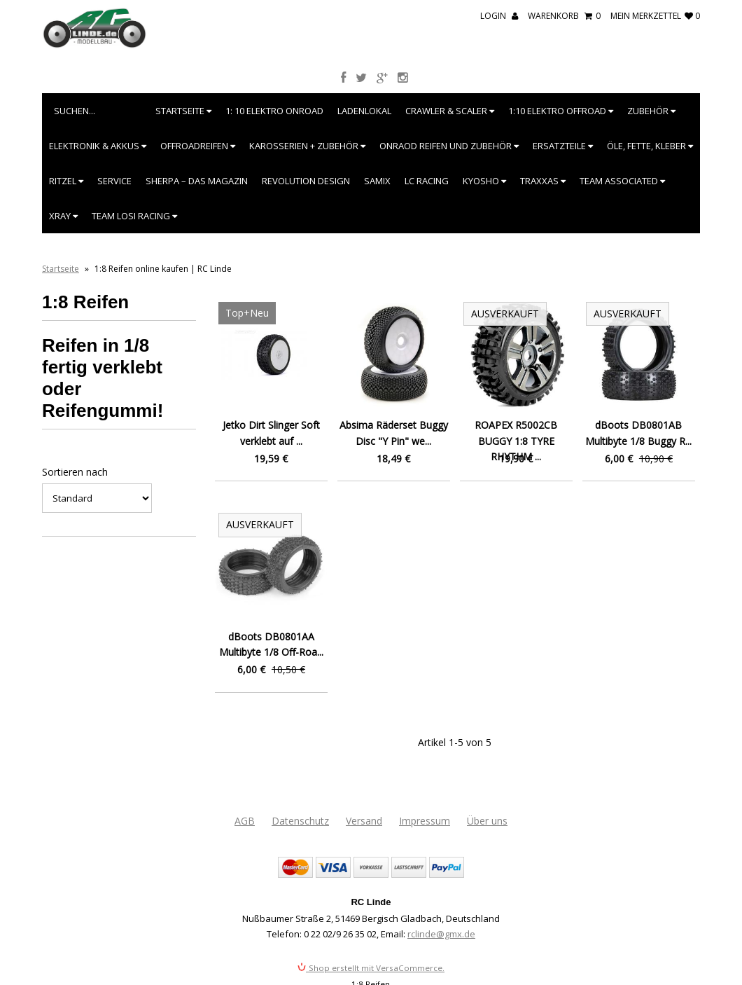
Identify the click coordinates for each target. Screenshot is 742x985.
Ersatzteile (563, 145)
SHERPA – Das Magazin (197, 180)
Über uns (487, 820)
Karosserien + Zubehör (307, 145)
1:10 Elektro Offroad (560, 110)
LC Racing (427, 180)
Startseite (183, 110)
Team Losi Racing (134, 215)
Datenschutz (300, 820)
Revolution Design (306, 180)
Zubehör (651, 110)
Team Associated (622, 180)
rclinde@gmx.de (441, 934)
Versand (364, 820)
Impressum (424, 820)
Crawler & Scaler (449, 110)
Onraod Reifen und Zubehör (449, 145)
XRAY (63, 215)
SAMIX (377, 180)
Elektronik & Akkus (97, 145)
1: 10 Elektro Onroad (274, 110)
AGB (244, 820)
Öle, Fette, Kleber (650, 145)
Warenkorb (564, 16)
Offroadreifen (197, 145)
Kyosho (484, 180)
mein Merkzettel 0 (655, 16)
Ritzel (66, 180)
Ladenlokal (364, 110)
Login (499, 16)
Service (114, 180)
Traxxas (543, 180)
